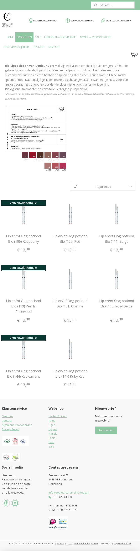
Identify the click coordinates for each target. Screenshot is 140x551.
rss (70, 543)
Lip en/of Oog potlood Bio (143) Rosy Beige (116, 303)
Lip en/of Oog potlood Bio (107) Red (70, 239)
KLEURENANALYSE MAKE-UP (60, 37)
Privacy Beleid (10, 429)
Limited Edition (57, 416)
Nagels (52, 433)
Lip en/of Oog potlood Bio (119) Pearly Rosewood (23, 306)
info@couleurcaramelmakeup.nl (68, 492)
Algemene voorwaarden (17, 425)
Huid (51, 442)
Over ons (7, 416)
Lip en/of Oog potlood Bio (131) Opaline (70, 303)
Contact (6, 420)
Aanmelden (106, 430)
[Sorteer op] (102, 186)
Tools (51, 438)
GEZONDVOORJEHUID (16, 47)
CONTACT (53, 47)
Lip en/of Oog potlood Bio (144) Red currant (23, 374)
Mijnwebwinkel (122, 543)
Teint (51, 420)
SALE (38, 37)
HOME (10, 37)
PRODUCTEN (24, 37)
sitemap (61, 543)
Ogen (51, 425)
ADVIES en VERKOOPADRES (95, 37)
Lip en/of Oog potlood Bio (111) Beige (116, 239)
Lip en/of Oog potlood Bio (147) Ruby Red (70, 374)
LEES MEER (38, 47)
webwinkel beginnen (86, 543)
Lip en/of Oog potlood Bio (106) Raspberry (23, 239)
